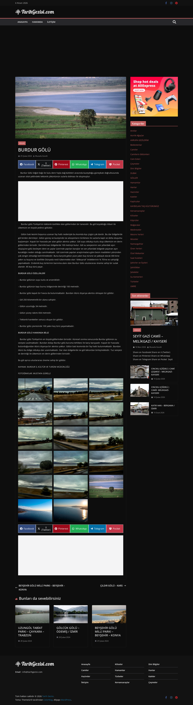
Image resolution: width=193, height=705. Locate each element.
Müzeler (134, 239)
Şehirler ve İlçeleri (139, 262)
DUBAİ (133, 173)
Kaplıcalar (135, 201)
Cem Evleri (135, 159)
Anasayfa (23, 22)
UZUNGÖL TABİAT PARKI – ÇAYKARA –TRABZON (31, 631)
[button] (35, 389)
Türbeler (134, 281)
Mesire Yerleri (137, 234)
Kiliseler (134, 215)
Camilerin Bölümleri (139, 154)
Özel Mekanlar (137, 253)
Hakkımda (37, 22)
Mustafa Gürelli (41, 156)
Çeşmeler (134, 163)
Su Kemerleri (136, 276)
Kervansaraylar (137, 210)
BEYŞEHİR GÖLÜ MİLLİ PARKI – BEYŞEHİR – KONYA (40, 587)
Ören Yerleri (136, 248)
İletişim (51, 22)
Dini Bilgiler (136, 168)
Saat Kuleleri (136, 258)
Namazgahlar (136, 243)
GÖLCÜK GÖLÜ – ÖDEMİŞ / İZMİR (67, 629)
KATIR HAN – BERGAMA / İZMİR (163, 407)
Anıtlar (133, 130)
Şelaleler (134, 272)
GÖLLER (22, 143)
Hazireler (134, 192)
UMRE (133, 286)
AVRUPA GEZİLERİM (139, 140)
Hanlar (133, 187)
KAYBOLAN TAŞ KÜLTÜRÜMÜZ (144, 206)
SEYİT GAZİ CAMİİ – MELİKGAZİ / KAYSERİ (150, 339)
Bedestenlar (136, 145)
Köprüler (134, 220)
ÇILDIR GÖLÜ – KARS (113, 585)
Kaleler (133, 196)
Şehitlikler (135, 267)
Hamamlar (135, 182)
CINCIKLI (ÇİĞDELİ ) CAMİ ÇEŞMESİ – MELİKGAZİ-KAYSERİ (163, 371)
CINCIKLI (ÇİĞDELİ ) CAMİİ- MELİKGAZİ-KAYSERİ (160, 390)
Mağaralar (135, 225)
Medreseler (135, 229)
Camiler (134, 149)
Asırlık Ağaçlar (137, 135)
